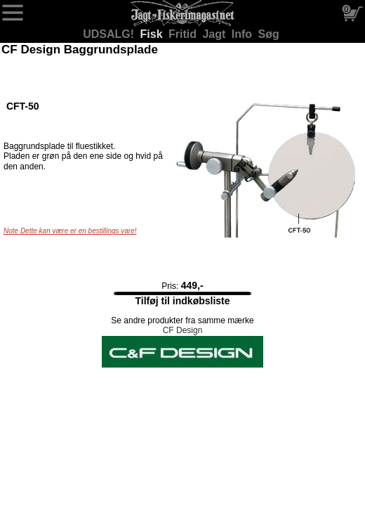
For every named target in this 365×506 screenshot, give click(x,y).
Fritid (183, 34)
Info (243, 34)
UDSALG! (110, 34)
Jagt (215, 34)
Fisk (153, 34)
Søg (268, 34)
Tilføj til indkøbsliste (182, 300)
